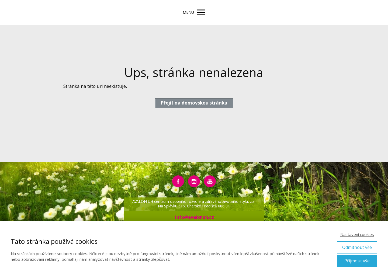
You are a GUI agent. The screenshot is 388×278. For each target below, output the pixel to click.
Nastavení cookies (357, 234)
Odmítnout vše (357, 247)
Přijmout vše (357, 261)
